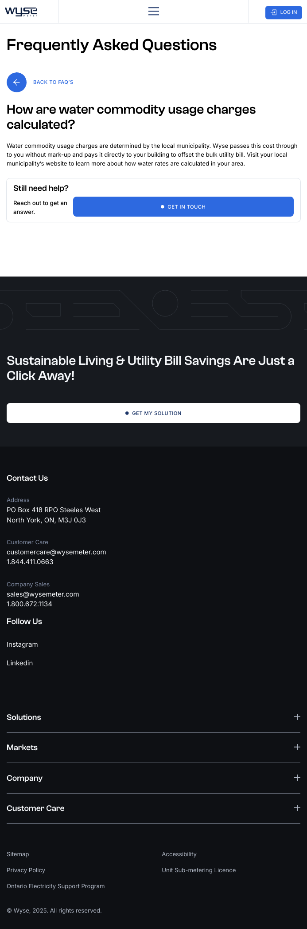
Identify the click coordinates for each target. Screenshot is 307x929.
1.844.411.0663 (30, 561)
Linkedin (20, 663)
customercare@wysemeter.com (56, 552)
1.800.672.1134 (29, 604)
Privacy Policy (26, 870)
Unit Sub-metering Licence (199, 870)
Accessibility (179, 854)
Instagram (22, 644)
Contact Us (27, 478)
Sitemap (18, 854)
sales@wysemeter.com (43, 594)
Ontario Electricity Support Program (56, 886)
